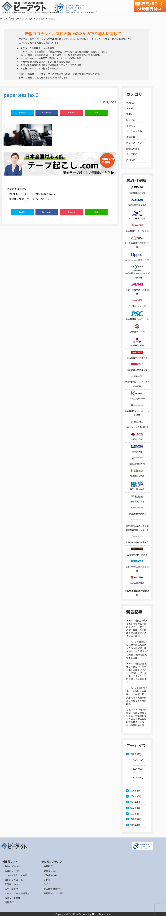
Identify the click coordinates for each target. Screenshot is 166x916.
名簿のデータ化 (12, 870)
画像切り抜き (133, 148)
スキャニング (11, 888)
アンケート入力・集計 (16, 875)
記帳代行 (130, 119)
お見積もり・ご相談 (54, 893)
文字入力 (130, 114)
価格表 (47, 879)
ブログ (28, 18)
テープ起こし (133, 154)
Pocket (71, 112)
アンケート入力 (134, 131)
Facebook (47, 112)
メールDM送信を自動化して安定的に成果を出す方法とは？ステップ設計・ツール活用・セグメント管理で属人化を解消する (137, 673)
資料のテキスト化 (14, 879)
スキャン (130, 108)
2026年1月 (138, 777)
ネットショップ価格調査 (17, 893)
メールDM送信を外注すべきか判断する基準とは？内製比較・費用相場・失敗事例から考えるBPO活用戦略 (137, 695)
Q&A (46, 884)
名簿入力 (130, 125)
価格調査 (130, 137)
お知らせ (130, 160)
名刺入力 (130, 102)
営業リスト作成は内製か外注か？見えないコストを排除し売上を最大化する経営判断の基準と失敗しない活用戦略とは (136, 717)
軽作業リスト (50, 870)
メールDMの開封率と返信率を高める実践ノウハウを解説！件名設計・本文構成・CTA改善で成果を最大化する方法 (137, 649)
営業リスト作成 (134, 142)
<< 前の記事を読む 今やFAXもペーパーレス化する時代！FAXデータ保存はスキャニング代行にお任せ (31, 194)
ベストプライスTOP (11, 18)
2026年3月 (138, 759)
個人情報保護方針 (53, 888)
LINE (96, 112)
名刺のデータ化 (12, 866)
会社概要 (48, 866)
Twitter (22, 112)
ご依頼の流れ (50, 875)
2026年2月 (138, 768)
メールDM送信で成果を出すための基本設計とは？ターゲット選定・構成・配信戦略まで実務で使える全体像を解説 (137, 628)
